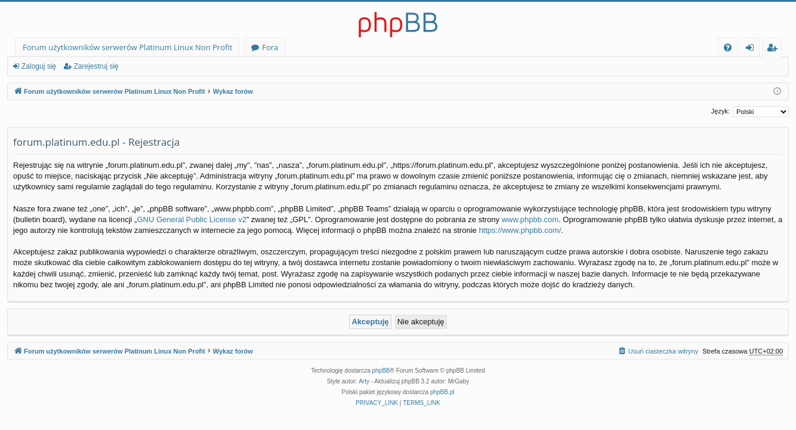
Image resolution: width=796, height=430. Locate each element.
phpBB (381, 370)
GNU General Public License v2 (191, 219)
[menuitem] (727, 47)
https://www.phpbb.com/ (520, 230)
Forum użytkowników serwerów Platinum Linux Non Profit (127, 47)
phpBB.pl (442, 392)
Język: (720, 111)
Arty (364, 381)
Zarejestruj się (95, 66)
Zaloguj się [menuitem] (752, 49)
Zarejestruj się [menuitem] (775, 49)
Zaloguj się (38, 66)
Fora (270, 47)
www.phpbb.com (530, 219)
